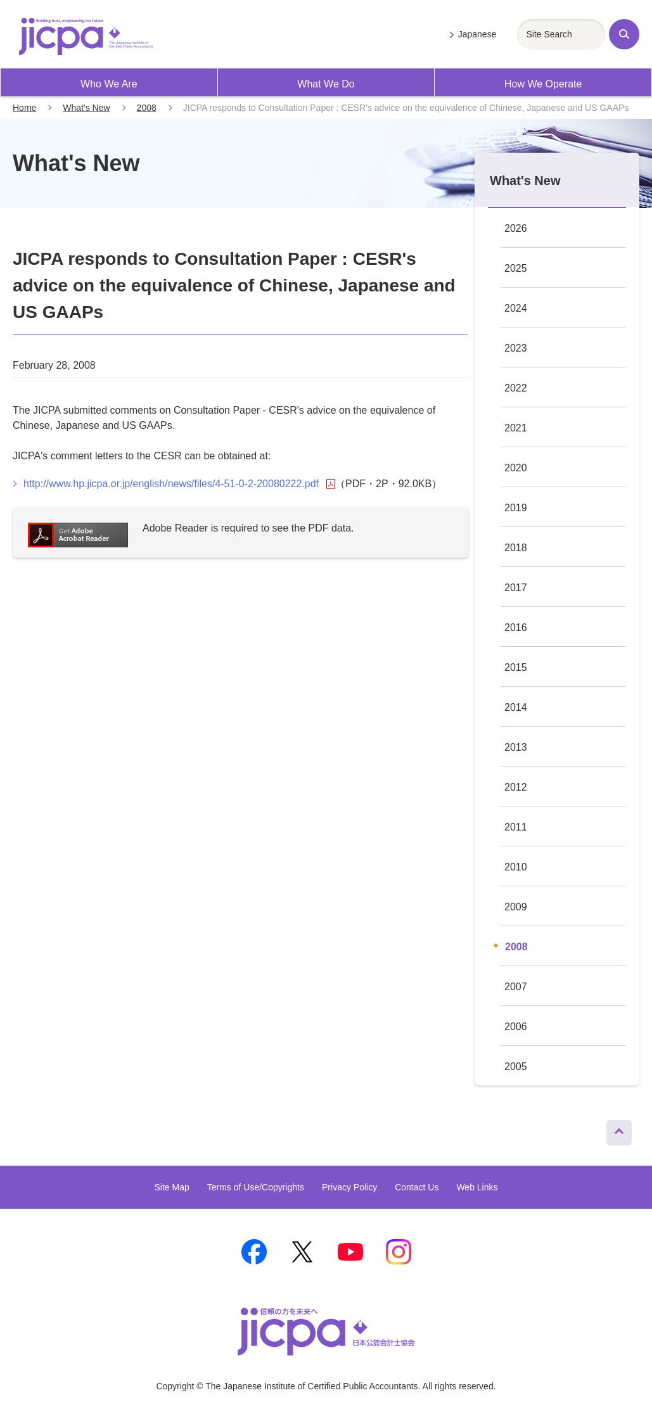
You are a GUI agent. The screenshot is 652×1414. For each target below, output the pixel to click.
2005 (515, 1066)
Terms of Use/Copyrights (255, 1187)
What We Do (325, 84)
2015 (515, 667)
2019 (515, 507)
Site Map (171, 1187)
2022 (515, 388)
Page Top (613, 1129)
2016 (515, 627)
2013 (515, 747)
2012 (515, 787)
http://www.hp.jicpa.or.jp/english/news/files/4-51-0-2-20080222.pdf (179, 484)
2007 (515, 986)
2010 (515, 867)
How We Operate (543, 84)
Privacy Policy (349, 1187)
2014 (515, 707)
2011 (515, 827)
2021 (515, 428)
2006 (515, 1026)
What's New (86, 108)
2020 (515, 467)
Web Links (476, 1187)
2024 (515, 308)
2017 (515, 587)
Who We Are (108, 84)
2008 (147, 108)
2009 (515, 906)
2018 (515, 547)
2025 (515, 268)
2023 (515, 348)
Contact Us (416, 1187)
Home (24, 108)
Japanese (477, 34)
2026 (515, 228)
